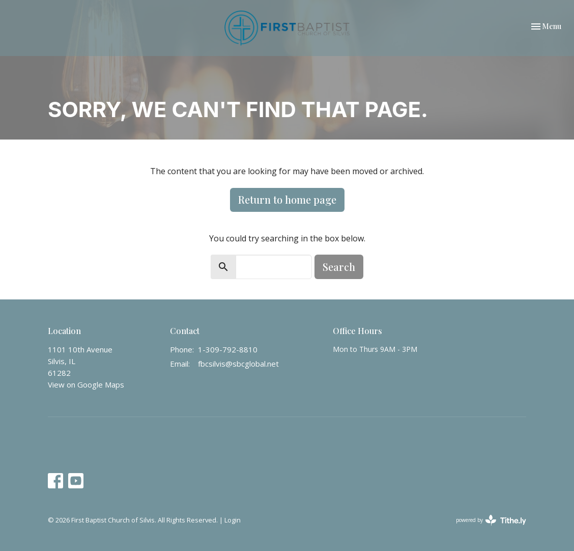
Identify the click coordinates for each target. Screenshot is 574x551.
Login (232, 520)
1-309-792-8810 (227, 349)
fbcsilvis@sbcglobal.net (238, 364)
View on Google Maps (86, 384)
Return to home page (287, 199)
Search (339, 266)
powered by (491, 520)
